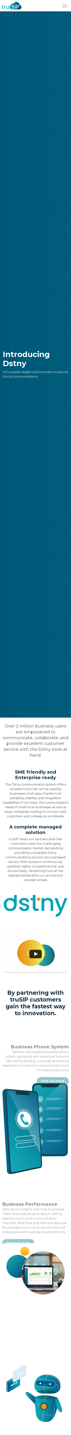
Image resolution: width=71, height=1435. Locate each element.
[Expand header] (65, 5)
